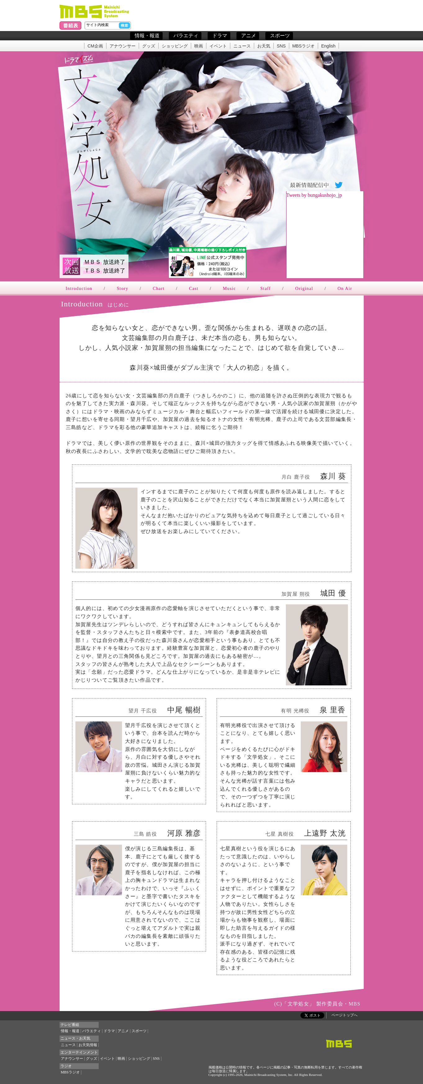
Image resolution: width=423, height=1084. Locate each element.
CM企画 (95, 46)
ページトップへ (344, 1015)
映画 (198, 46)
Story (122, 288)
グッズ (148, 46)
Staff (265, 288)
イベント (218, 46)
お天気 (263, 46)
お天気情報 (88, 1045)
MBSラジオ (303, 46)
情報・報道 (147, 35)
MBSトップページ (339, 1043)
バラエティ (185, 35)
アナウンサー (123, 46)
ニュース (242, 46)
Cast (194, 288)
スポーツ (280, 35)
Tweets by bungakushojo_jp (314, 195)
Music (229, 288)
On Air (345, 288)
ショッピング (175, 46)
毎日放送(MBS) (96, 11)
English (328, 46)
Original (304, 288)
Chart (158, 288)
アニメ (248, 35)
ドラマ (219, 35)
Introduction (79, 288)
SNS (281, 46)
